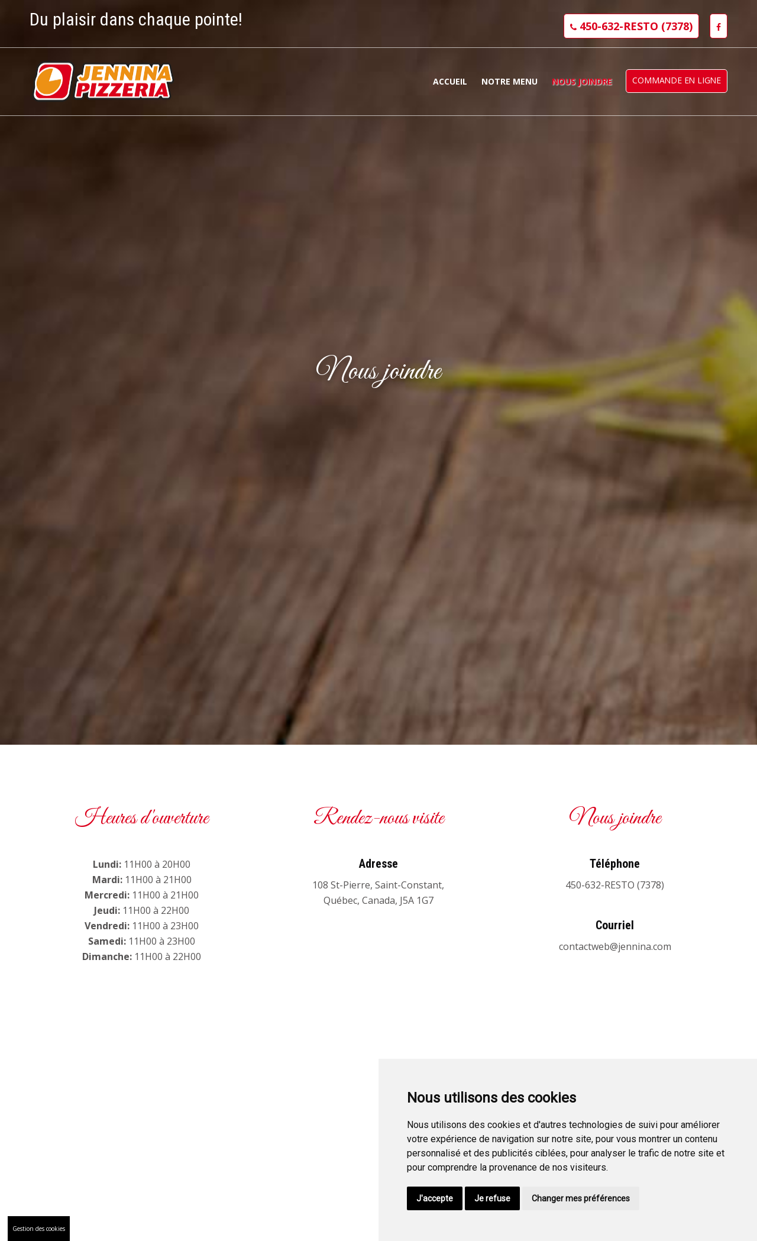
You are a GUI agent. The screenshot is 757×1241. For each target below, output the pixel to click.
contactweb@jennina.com (615, 946)
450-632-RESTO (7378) (631, 26)
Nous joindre (582, 81)
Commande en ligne (676, 80)
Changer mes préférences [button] (581, 1198)
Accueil (450, 81)
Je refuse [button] (492, 1198)
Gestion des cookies (38, 1228)
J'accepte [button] (434, 1198)
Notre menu (509, 81)
